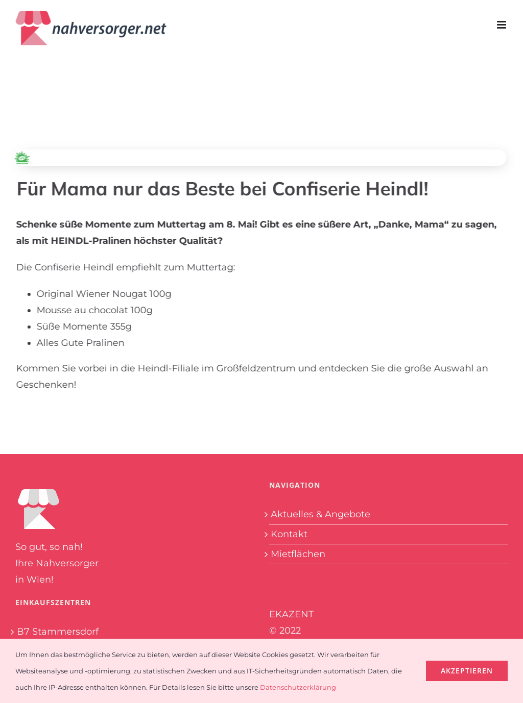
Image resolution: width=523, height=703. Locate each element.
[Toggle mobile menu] (502, 24)
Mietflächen (298, 554)
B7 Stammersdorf (58, 631)
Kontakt (289, 534)
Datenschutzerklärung (298, 687)
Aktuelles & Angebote (320, 514)
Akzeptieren (467, 670)
